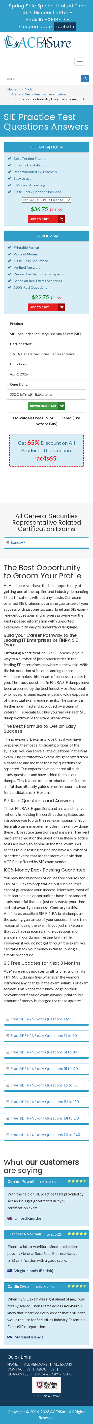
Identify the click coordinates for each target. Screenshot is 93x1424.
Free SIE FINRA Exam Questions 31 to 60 (44, 1035)
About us (45, 1369)
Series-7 (18, 542)
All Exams (63, 1364)
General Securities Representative (39, 94)
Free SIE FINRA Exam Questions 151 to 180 (45, 1101)
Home (12, 89)
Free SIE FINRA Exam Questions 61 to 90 (44, 1052)
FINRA (27, 89)
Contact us (18, 1369)
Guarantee (18, 1374)
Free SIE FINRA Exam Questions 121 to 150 (45, 1085)
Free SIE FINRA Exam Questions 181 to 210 (45, 1118)
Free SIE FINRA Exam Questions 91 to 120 (44, 1068)
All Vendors (35, 1364)
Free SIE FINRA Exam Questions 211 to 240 (45, 1134)
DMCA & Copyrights (53, 1374)
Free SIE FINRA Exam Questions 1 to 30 (43, 1019)
